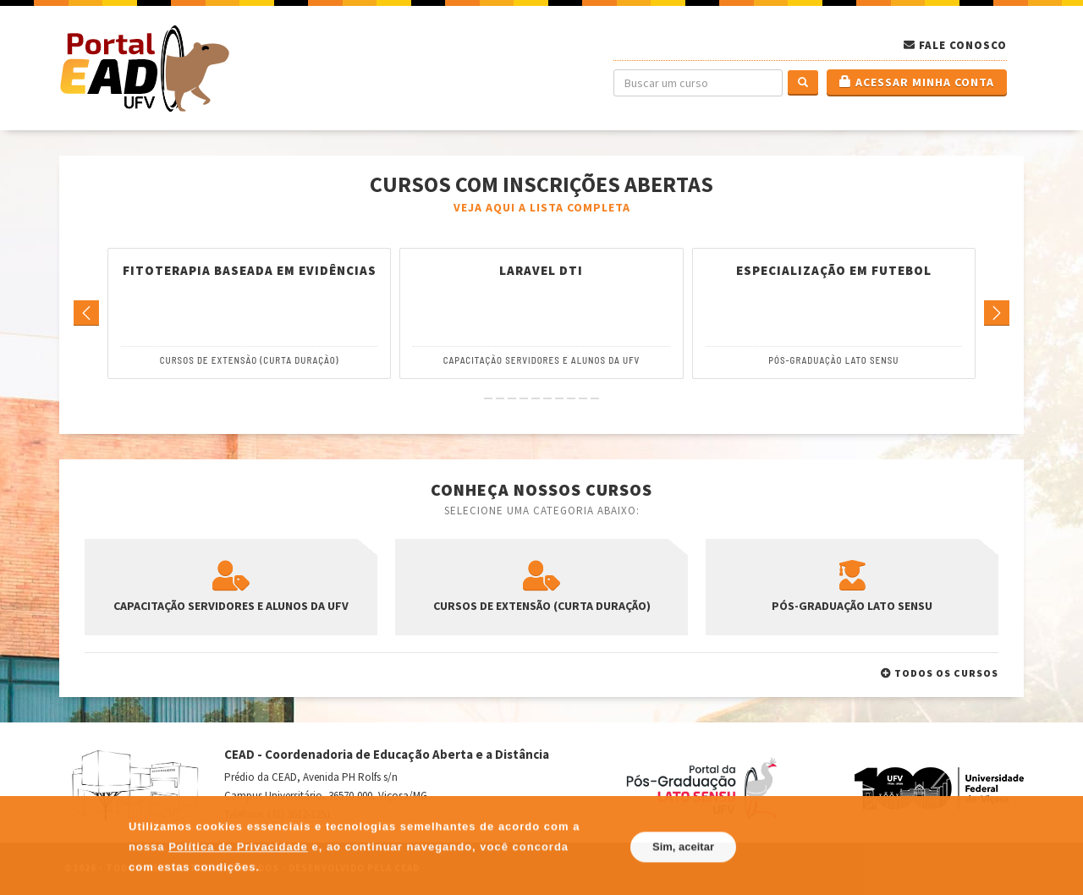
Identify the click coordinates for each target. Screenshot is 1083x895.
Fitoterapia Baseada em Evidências (250, 271)
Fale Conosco (963, 45)
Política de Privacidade (238, 875)
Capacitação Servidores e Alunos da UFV (541, 359)
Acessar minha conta (916, 82)
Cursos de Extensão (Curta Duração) (249, 359)
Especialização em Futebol (834, 271)
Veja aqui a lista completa (542, 207)
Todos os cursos (939, 673)
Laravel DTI (541, 271)
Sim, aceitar (683, 875)
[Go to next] (996, 313)
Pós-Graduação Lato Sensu (833, 359)
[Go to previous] (86, 313)
